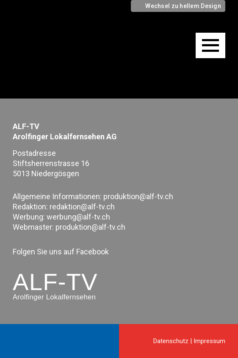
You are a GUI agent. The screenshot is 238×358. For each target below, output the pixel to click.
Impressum (209, 341)
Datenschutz (170, 341)
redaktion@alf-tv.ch (82, 206)
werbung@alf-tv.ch (78, 216)
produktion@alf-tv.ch (138, 196)
